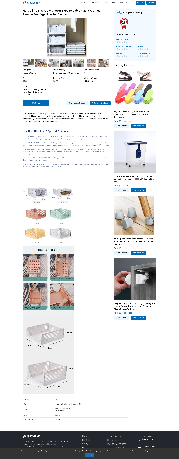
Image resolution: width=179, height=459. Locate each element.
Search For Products (115, 446)
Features (94, 2)
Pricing (105, 2)
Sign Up (151, 3)
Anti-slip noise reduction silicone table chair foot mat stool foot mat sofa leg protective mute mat (133, 240)
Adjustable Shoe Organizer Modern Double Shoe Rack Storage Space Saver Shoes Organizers (133, 113)
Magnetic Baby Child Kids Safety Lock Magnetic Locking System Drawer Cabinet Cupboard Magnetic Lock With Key (135, 305)
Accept (89, 455)
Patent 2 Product (125, 33)
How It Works (125, 2)
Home (84, 2)
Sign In (140, 3)
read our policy (153, 451)
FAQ (114, 2)
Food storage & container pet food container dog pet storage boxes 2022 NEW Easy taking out (134, 178)
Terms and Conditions (116, 442)
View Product (121, 124)
